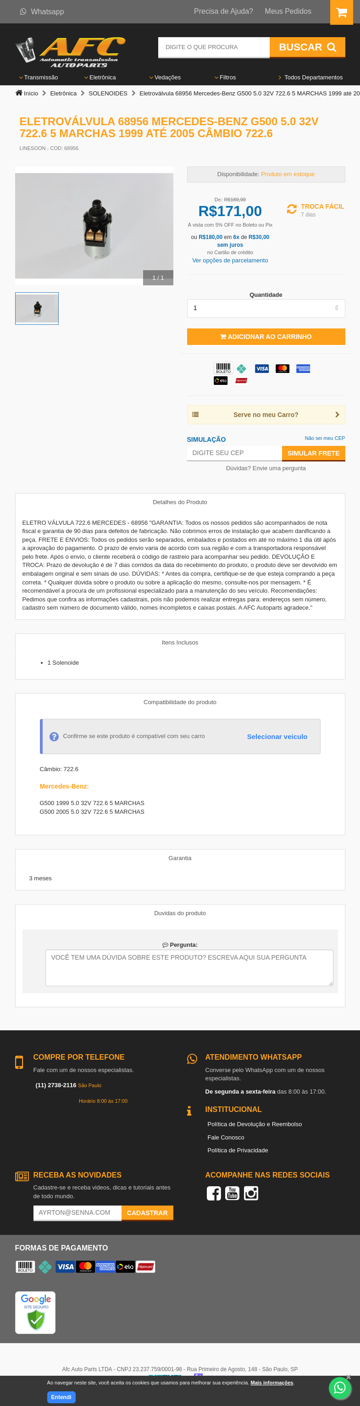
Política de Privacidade (238, 1150)
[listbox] (266, 308)
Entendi (61, 1397)
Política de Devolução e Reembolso (255, 1124)
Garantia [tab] (180, 858)
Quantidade (265, 294)
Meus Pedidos (288, 11)
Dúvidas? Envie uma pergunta (266, 468)
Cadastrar (147, 1213)
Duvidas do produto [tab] (180, 913)
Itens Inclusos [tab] (180, 642)
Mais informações (271, 1382)
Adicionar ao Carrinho (265, 336)
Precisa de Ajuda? (223, 11)
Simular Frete (314, 453)
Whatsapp (42, 12)
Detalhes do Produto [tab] (180, 502)
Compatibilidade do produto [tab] (180, 702)
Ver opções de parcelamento (230, 260)
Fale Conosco (226, 1137)
